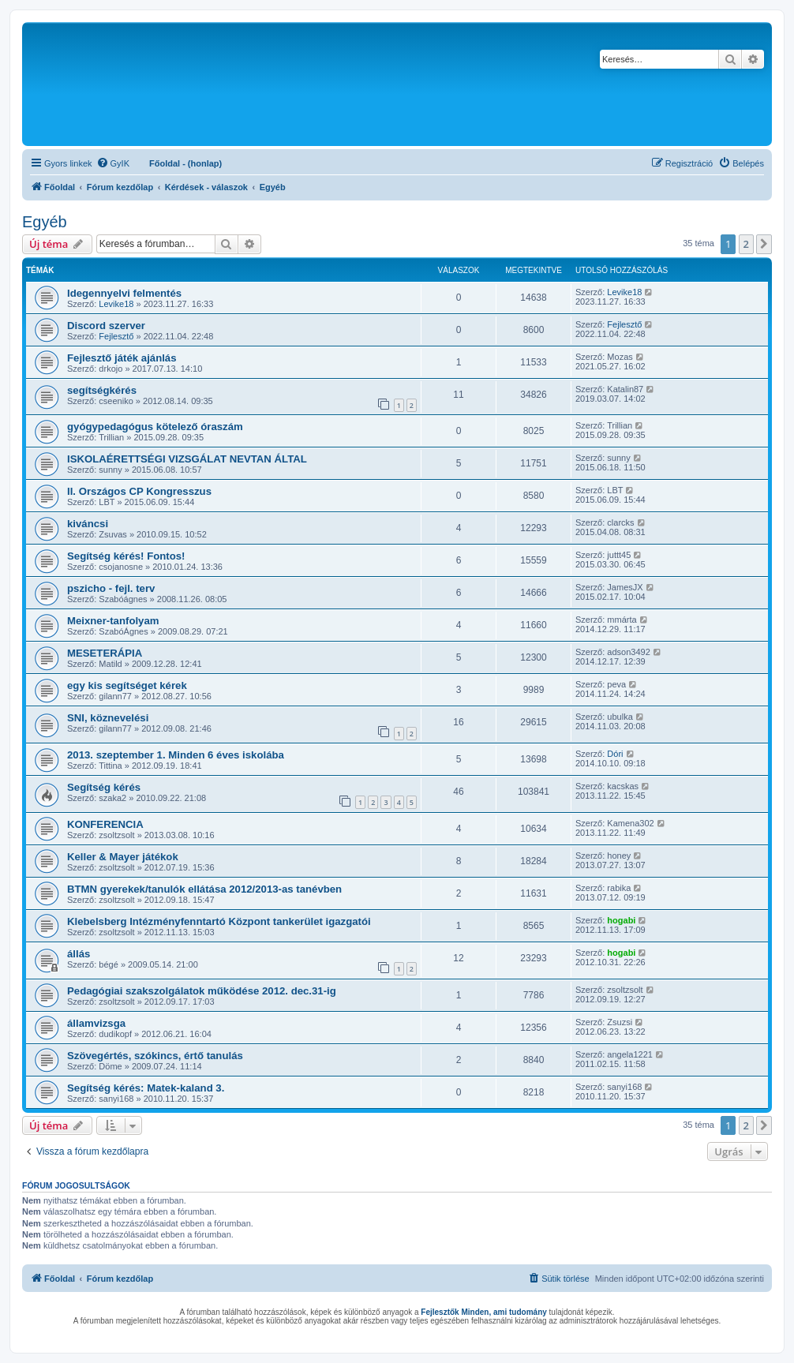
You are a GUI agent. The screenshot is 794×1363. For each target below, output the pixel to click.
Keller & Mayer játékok (122, 857)
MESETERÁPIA (104, 653)
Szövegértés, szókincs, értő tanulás (155, 1056)
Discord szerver (106, 325)
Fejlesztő (116, 336)
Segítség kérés (103, 787)
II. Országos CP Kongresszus (139, 491)
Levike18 (116, 304)
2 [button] (746, 244)
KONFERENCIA (105, 824)
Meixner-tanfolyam (113, 621)
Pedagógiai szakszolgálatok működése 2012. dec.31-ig (201, 991)
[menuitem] (112, 163)
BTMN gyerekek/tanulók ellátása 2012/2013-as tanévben (204, 889)
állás (78, 954)
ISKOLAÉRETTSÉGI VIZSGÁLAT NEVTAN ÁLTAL (187, 459)
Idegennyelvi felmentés (124, 293)
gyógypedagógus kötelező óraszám (155, 426)
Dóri (615, 753)
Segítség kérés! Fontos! (126, 556)
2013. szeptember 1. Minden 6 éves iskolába (175, 755)
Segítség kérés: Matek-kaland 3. (145, 1088)
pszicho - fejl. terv (111, 588)
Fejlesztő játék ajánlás (122, 358)
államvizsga (96, 1023)
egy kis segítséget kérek (127, 685)
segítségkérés (102, 390)
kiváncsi (87, 524)
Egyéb (44, 221)
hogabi (621, 920)
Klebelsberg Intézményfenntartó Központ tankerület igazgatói (219, 921)
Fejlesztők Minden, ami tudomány (483, 1312)
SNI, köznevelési (107, 718)
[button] (764, 243)
